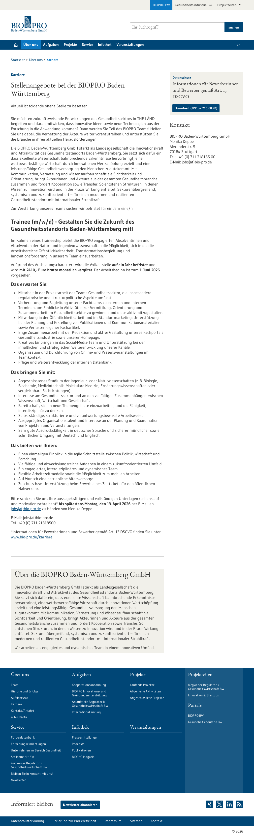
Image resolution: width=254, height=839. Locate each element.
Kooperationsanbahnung (89, 685)
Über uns (30, 44)
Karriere (16, 704)
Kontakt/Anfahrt (22, 711)
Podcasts (78, 744)
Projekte (70, 44)
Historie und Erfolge (24, 691)
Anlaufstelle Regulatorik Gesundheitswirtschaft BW (90, 704)
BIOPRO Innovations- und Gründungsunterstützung (89, 693)
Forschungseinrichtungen (28, 744)
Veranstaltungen (130, 44)
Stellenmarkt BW (22, 757)
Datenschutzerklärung (27, 821)
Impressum (113, 821)
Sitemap (136, 821)
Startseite (18, 60)
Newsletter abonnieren (80, 805)
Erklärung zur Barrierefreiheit (74, 821)
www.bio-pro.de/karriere (31, 536)
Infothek (105, 44)
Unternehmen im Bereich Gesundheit (36, 750)
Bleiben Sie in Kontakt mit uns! (32, 774)
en (239, 44)
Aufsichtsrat (19, 698)
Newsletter (18, 780)
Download (196, 108)
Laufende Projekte (142, 685)
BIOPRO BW (161, 5)
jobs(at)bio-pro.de (26, 508)
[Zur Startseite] (30, 24)
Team (15, 685)
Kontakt (156, 821)
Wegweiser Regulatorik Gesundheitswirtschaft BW (29, 765)
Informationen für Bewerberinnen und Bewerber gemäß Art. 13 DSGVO (205, 91)
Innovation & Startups (203, 695)
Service (87, 44)
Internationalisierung (86, 712)
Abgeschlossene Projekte (147, 698)
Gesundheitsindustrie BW (193, 5)
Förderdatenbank (23, 737)
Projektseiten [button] (227, 5)
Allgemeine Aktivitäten (145, 691)
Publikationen (81, 750)
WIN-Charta (19, 717)
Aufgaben (51, 44)
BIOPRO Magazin (83, 757)
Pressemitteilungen (85, 737)
